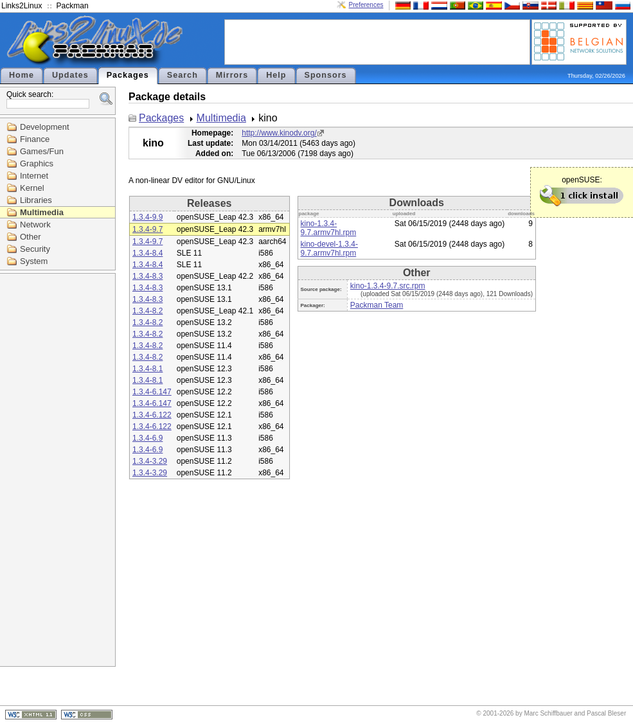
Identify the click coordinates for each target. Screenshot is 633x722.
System (34, 261)
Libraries (36, 200)
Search (182, 75)
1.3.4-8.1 (147, 368)
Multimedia (42, 212)
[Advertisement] (377, 41)
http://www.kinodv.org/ (279, 132)
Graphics (36, 163)
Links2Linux (21, 5)
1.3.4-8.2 (147, 310)
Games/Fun (42, 151)
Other (30, 237)
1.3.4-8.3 (147, 276)
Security (35, 249)
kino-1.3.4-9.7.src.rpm (387, 285)
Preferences (366, 4)
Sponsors (326, 75)
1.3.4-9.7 (147, 229)
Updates (70, 75)
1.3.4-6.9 (147, 438)
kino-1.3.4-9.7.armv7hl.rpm (329, 228)
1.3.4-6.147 (152, 391)
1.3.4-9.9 (147, 217)
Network (35, 224)
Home (21, 75)
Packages (128, 75)
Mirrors (232, 75)
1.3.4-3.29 (149, 461)
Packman (73, 5)
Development (44, 127)
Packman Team (376, 305)
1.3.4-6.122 (152, 414)
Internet (34, 175)
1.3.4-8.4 (147, 253)
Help (276, 75)
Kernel (32, 188)
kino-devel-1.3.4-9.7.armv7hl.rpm (329, 249)
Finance (34, 139)
